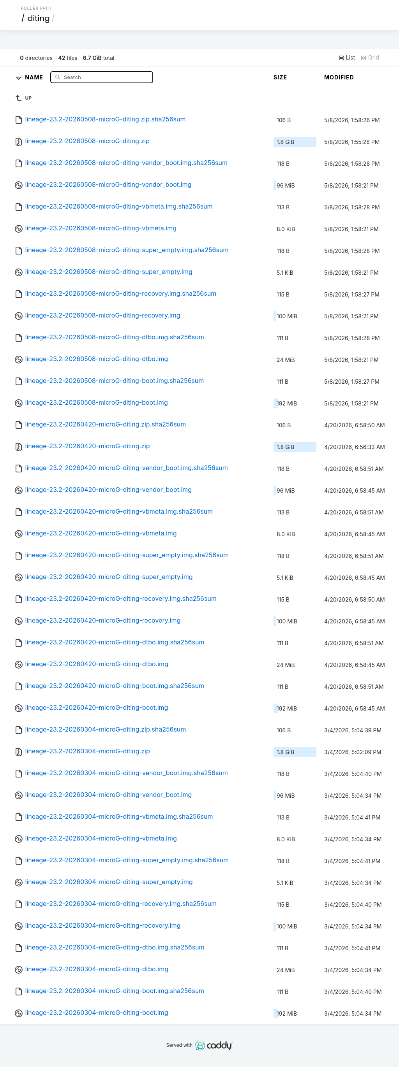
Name (35, 77)
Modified (339, 77)
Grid (369, 57)
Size (280, 77)
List (346, 57)
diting (39, 18)
